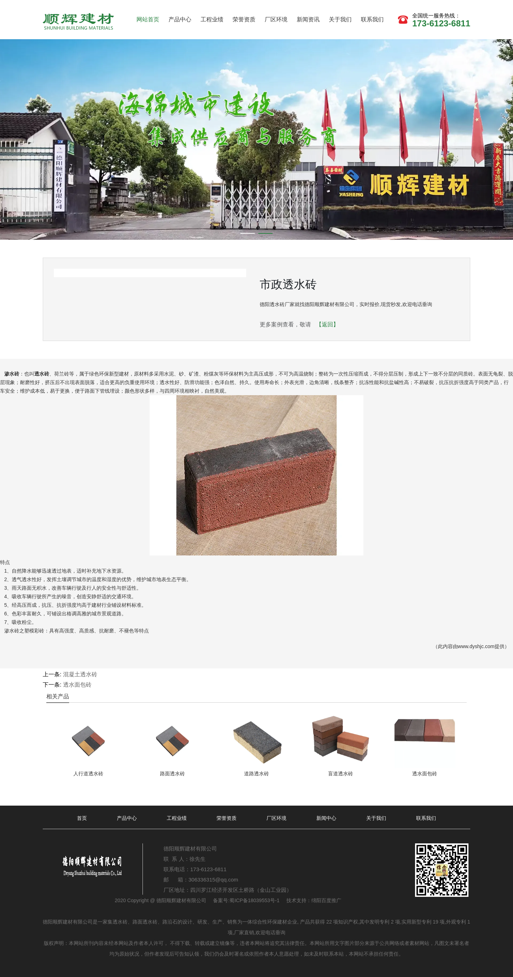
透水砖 (41, 374)
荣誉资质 (244, 19)
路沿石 (169, 922)
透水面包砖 (77, 685)
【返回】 (327, 324)
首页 (82, 818)
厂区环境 (276, 19)
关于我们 (340, 19)
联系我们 (372, 19)
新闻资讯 (308, 19)
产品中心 (180, 19)
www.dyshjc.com (476, 646)
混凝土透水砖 (80, 674)
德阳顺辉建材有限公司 (181, 900)
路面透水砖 (145, 922)
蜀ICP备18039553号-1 (254, 900)
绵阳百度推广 (326, 900)
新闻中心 (326, 818)
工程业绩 (212, 19)
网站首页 (147, 19)
